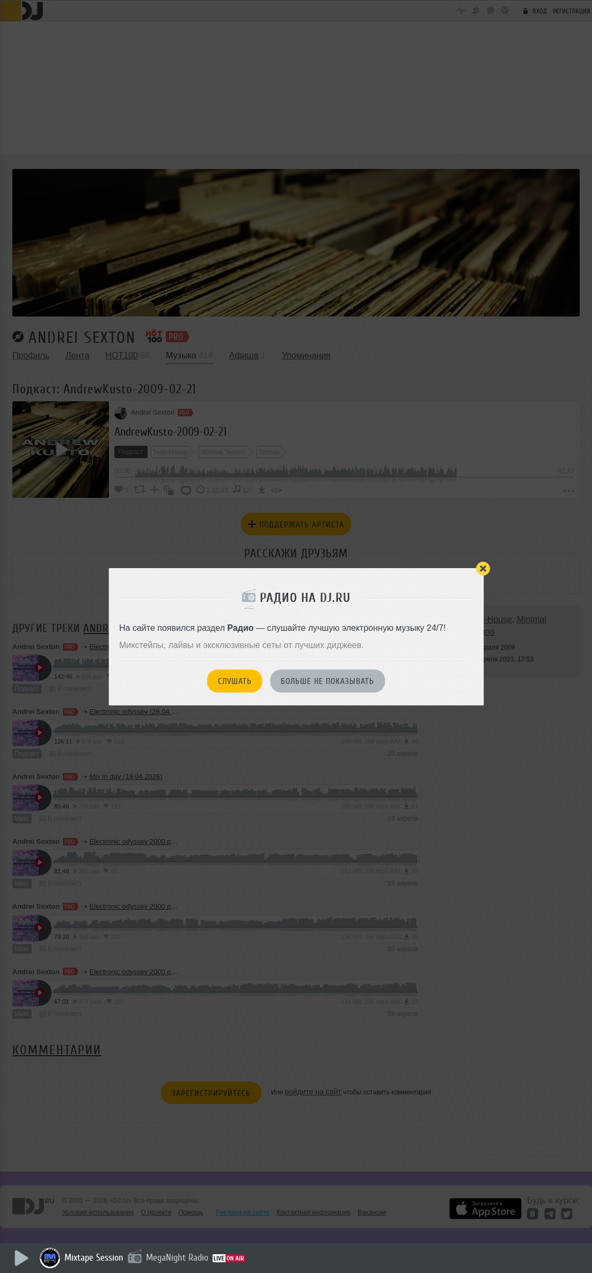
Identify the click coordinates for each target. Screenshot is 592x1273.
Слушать (235, 681)
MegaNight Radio (178, 1257)
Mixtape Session (95, 1257)
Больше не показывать (327, 681)
